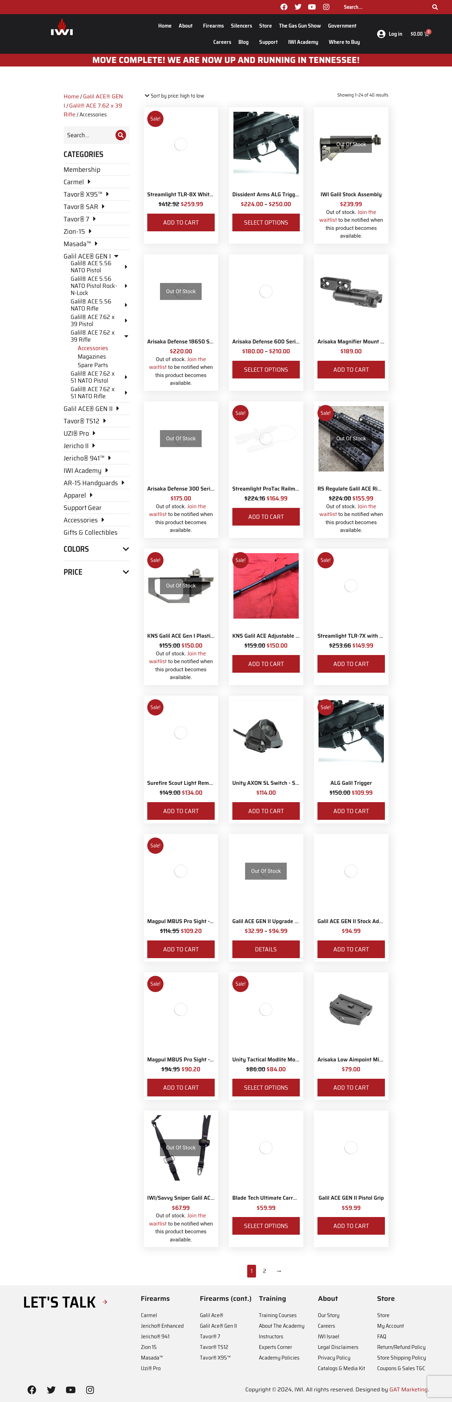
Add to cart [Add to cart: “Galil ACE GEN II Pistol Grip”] (351, 1226)
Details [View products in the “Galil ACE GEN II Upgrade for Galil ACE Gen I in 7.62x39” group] (266, 949)
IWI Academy (305, 41)
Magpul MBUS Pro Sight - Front (186, 1059)
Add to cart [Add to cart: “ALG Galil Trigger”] (351, 811)
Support (270, 41)
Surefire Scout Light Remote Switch (191, 783)
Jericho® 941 (155, 1336)
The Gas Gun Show (300, 25)
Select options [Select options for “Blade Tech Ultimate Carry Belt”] (266, 1226)
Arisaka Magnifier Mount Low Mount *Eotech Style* (381, 341)
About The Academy (281, 1325)
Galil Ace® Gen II (218, 1325)
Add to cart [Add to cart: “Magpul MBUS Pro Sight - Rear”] (181, 949)
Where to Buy (344, 41)
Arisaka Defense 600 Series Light (273, 341)
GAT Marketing (408, 1389)
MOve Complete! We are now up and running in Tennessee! (226, 60)
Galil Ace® (211, 1315)
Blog (245, 41)
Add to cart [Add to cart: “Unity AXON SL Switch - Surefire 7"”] (266, 811)
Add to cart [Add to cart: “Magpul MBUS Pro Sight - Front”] (181, 1088)
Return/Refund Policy (401, 1347)
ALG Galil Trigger (351, 783)
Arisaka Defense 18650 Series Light (191, 341)
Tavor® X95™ (215, 1357)
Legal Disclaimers (338, 1347)
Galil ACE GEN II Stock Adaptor (354, 921)
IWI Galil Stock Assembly (351, 194)
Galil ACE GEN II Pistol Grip (351, 1198)
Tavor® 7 (210, 1336)
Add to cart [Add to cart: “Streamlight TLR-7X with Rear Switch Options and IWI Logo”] (351, 664)
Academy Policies (279, 1357)
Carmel (149, 1315)
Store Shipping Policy (401, 1357)
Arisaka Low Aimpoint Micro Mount (360, 1059)
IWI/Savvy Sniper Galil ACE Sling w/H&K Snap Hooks (212, 1198)
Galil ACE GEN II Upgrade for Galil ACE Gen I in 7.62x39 (299, 921)
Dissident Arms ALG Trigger (266, 194)
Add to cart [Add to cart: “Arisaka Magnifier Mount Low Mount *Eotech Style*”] (351, 370)
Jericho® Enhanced (162, 1325)
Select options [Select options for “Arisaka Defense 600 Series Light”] (266, 370)
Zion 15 (149, 1347)
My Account (390, 1325)
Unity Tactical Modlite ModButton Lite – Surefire (291, 1059)
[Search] (435, 7)
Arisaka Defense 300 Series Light (188, 489)
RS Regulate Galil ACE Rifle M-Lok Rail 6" (368, 489)
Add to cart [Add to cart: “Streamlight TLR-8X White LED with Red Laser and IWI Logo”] (181, 222)
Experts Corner (275, 1347)
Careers (222, 41)
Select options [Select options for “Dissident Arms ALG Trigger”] (266, 222)
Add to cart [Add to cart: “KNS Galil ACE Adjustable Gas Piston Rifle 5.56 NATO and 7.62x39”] (266, 664)
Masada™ (152, 1357)
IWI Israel (328, 1336)
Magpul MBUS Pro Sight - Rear (185, 921)
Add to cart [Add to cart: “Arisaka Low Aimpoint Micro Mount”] (351, 1088)
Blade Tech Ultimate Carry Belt (270, 1198)
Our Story (328, 1315)
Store (265, 25)
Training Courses (278, 1315)
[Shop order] (174, 96)
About (187, 25)
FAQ (381, 1336)
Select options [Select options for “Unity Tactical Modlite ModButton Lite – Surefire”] (266, 1088)
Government (344, 25)
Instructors (271, 1336)
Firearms (213, 25)
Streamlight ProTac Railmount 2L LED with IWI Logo (296, 489)
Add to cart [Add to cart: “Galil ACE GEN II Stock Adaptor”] (351, 949)
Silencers (241, 25)
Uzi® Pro (151, 1368)
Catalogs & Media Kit (341, 1368)
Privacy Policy (334, 1357)
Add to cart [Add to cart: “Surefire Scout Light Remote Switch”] (181, 811)
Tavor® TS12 (214, 1347)
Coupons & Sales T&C (401, 1368)
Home (165, 25)
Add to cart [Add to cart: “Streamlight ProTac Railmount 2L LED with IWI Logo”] (266, 517)
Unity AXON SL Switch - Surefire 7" (275, 783)
